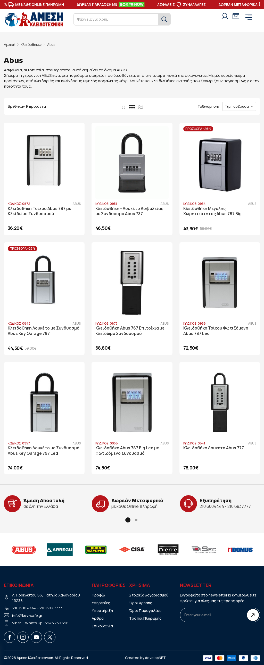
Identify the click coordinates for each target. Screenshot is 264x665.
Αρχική (9, 44)
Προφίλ (98, 594)
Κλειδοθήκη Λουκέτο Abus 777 (214, 447)
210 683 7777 (50, 607)
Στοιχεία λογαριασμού (149, 594)
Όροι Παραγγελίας (145, 609)
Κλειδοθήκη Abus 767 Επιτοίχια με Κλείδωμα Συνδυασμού (130, 330)
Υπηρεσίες (101, 602)
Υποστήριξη (102, 609)
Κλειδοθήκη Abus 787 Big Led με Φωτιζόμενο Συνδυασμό (127, 450)
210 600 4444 (24, 607)
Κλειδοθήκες (32, 44)
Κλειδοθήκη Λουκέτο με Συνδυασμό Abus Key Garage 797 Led (43, 450)
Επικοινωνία (102, 625)
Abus (52, 44)
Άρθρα (98, 617)
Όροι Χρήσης (140, 602)
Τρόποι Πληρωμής (145, 617)
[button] (127, 519)
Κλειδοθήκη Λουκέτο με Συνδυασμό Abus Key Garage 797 (43, 330)
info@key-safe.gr (27, 614)
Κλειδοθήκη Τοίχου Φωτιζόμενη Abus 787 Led (216, 330)
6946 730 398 (57, 622)
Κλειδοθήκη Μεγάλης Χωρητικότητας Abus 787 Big (213, 210)
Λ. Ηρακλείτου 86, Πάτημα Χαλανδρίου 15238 (46, 597)
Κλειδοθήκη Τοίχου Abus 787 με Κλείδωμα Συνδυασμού (39, 210)
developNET (155, 657)
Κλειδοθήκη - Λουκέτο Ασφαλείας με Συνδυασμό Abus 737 (129, 210)
